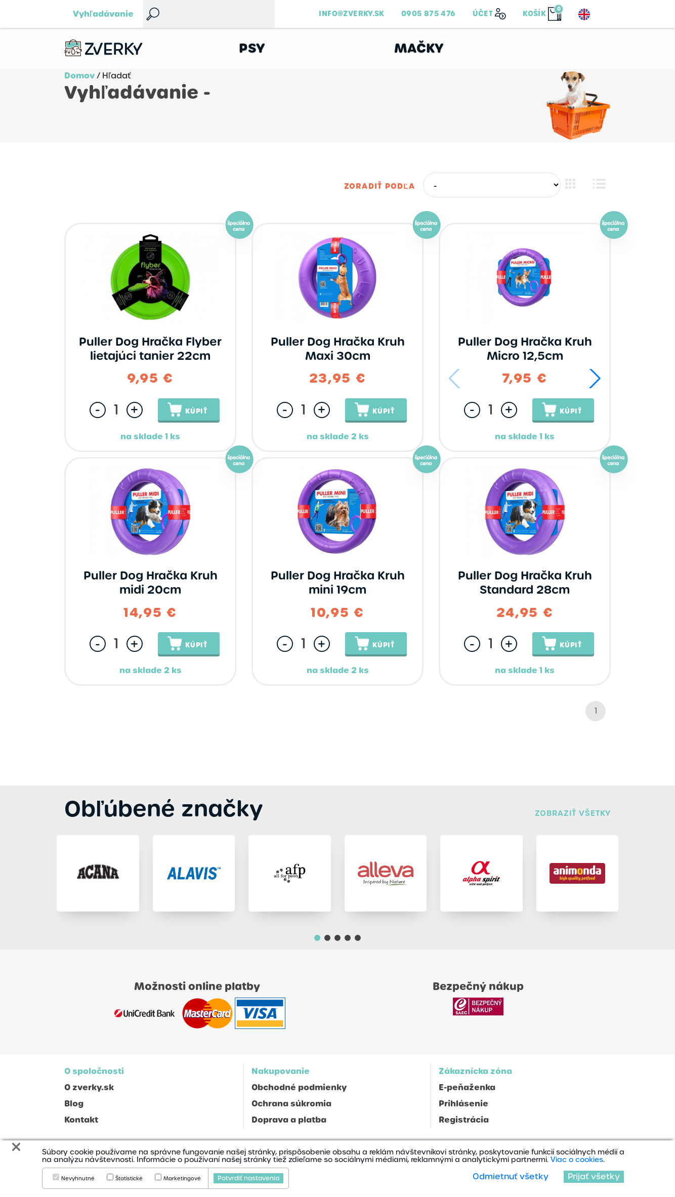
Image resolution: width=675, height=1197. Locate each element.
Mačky (419, 48)
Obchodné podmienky (299, 1092)
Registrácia (464, 1124)
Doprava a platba (288, 1124)
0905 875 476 (428, 14)
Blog (73, 1108)
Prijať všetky (594, 1176)
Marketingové (182, 1178)
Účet (483, 14)
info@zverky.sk (351, 14)
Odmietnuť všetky (511, 1176)
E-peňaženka (467, 1092)
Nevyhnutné (78, 1178)
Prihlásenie (463, 1108)
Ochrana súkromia (291, 1108)
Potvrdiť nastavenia (248, 1178)
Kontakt (81, 1124)
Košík (534, 14)
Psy (252, 48)
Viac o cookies (577, 1159)
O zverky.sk (89, 1092)
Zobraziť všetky (573, 813)
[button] (595, 379)
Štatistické (129, 1178)
